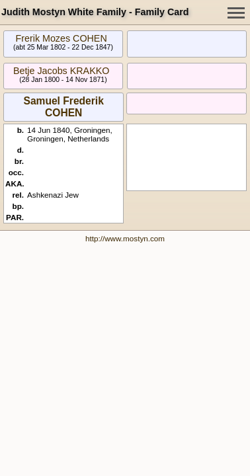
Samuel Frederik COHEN (63, 106)
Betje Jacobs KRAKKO (61, 70)
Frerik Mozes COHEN (61, 38)
